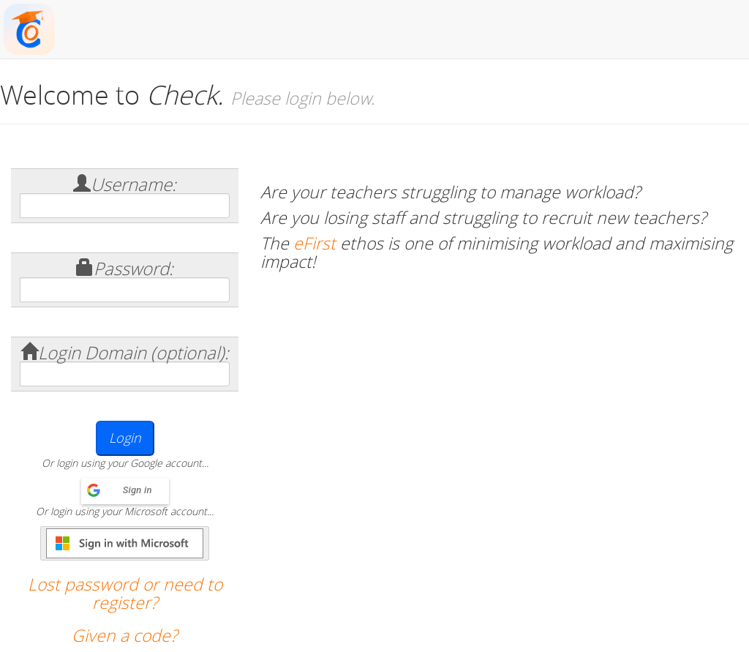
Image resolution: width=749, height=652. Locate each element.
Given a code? (125, 635)
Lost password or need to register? (125, 593)
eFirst (314, 243)
